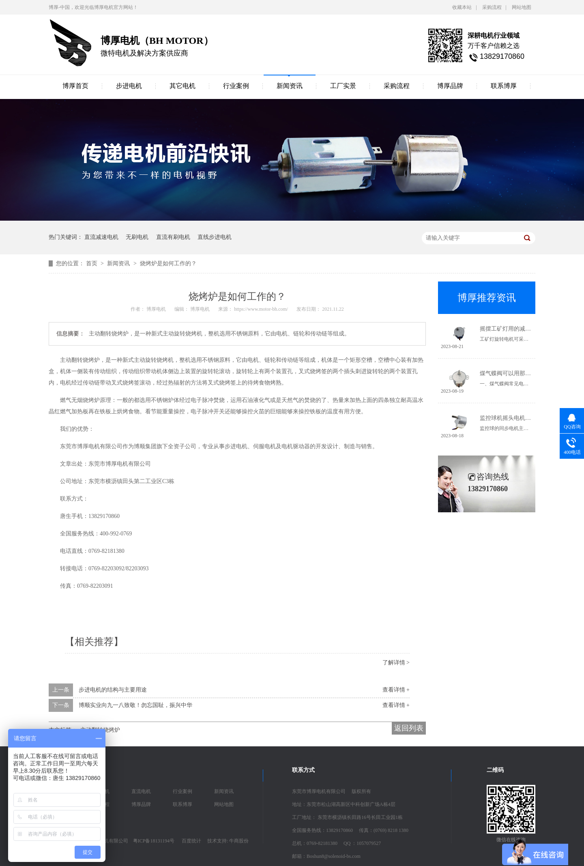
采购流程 (492, 7)
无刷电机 (137, 237)
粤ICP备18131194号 (153, 841)
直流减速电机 (101, 237)
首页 (92, 263)
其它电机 (182, 85)
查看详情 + (396, 690)
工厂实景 (343, 85)
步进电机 (129, 85)
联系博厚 (504, 85)
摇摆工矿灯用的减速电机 (511, 329)
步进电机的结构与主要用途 (113, 690)
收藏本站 (462, 7)
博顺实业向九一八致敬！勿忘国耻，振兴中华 (135, 705)
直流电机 (141, 791)
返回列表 (408, 728)
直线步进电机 (215, 237)
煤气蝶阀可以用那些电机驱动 (517, 373)
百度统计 (191, 841)
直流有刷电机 (173, 237)
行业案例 (236, 85)
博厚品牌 (450, 85)
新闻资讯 (290, 85)
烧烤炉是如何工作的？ (168, 263)
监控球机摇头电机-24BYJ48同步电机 (525, 418)
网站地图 (521, 7)
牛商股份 (239, 841)
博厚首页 (75, 85)
